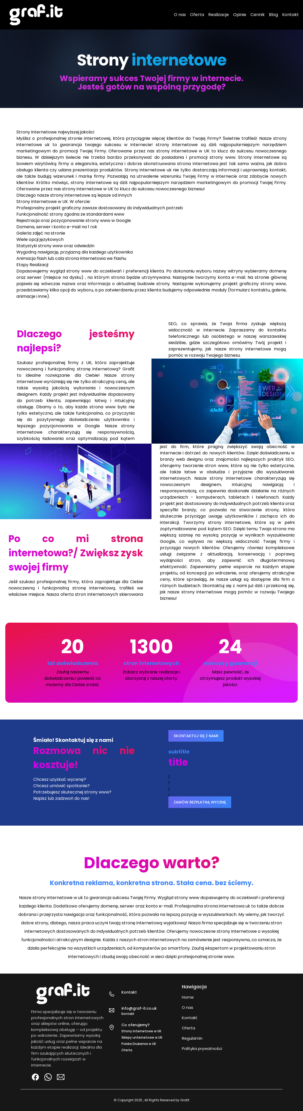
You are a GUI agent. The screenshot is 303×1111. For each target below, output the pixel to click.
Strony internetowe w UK (141, 1031)
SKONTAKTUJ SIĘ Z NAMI (196, 735)
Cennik (257, 15)
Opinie (239, 15)
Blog (273, 15)
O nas (180, 15)
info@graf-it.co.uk (139, 1008)
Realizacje (218, 15)
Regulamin (192, 1038)
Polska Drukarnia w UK (138, 1043)
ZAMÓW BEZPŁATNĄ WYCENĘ (200, 802)
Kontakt (290, 15)
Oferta (197, 15)
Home (188, 997)
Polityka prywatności (202, 1048)
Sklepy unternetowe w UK (141, 1037)
